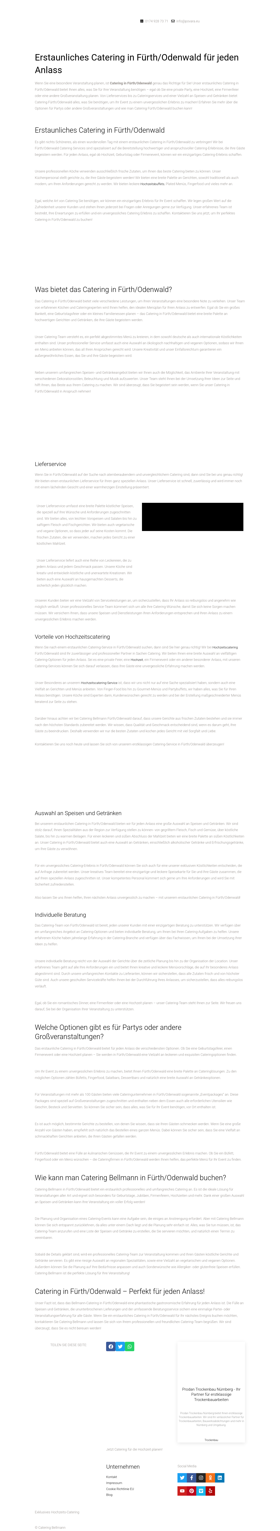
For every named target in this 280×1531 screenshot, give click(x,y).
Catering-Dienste (131, 45)
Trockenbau (211, 1439)
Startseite (113, 45)
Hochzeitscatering (225, 647)
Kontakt (167, 45)
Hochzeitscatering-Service (100, 683)
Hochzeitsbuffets (153, 184)
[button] (132, 45)
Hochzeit (137, 660)
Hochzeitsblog (153, 45)
